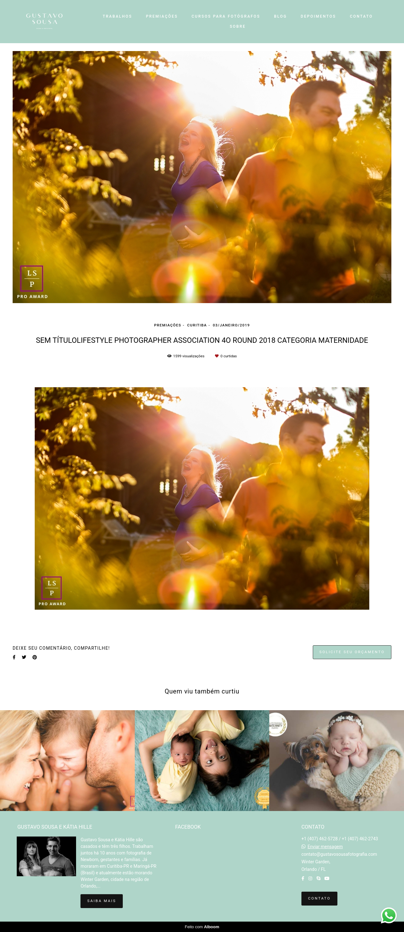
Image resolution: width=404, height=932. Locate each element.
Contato (319, 898)
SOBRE (238, 26)
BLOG (280, 16)
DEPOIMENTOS (318, 16)
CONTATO (361, 16)
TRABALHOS (117, 16)
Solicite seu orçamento (352, 652)
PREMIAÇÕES (162, 16)
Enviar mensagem (325, 846)
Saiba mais (101, 901)
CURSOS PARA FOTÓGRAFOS (226, 16)
